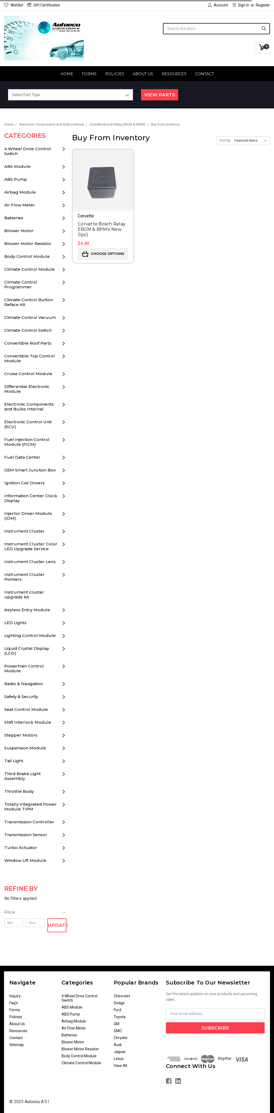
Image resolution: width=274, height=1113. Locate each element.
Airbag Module (20, 192)
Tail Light (13, 760)
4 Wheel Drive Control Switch (27, 151)
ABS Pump (15, 179)
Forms (89, 73)
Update (57, 925)
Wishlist (13, 5)
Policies (114, 73)
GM (116, 1024)
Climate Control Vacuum (30, 317)
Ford (117, 1010)
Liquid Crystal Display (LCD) (26, 651)
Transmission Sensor (25, 834)
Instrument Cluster (24, 531)
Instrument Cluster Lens (30, 561)
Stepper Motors (20, 735)
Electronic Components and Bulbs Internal (29, 407)
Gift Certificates (43, 5)
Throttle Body (19, 791)
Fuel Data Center (22, 457)
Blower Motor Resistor (27, 243)
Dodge (119, 1003)
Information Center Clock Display (30, 498)
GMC (118, 1031)
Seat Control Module (26, 709)
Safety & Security (21, 696)
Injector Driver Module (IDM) (28, 516)
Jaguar (120, 1052)
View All (120, 1065)
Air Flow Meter (19, 204)
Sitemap (16, 1045)
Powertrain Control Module (24, 668)
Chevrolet (122, 996)
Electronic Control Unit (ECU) (28, 424)
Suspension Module (25, 747)
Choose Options (103, 254)
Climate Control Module (29, 269)
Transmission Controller (29, 821)
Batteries (13, 217)
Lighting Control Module (30, 635)
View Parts (159, 94)
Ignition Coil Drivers (24, 482)
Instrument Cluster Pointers (24, 577)
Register (263, 5)
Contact (204, 73)
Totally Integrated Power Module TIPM (30, 807)
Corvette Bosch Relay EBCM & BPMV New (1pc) (101, 229)
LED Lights (15, 622)
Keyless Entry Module (27, 609)
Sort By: (225, 140)
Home (66, 73)
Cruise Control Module (28, 373)
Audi (117, 1045)
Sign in (240, 5)
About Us (143, 73)
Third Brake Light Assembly (22, 776)
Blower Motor (18, 230)
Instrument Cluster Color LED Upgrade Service (30, 546)
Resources (174, 73)
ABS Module (17, 166)
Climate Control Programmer (20, 284)
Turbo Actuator (20, 847)
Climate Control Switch (28, 330)
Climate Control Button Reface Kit (28, 302)
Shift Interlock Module (27, 722)
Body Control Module (27, 256)
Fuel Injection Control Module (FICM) (27, 442)
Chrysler (121, 1038)
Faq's (13, 1003)
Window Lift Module (25, 860)
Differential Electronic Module (27, 389)
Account (218, 5)
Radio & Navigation (23, 683)
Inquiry (15, 996)
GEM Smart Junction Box (30, 470)
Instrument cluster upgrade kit (24, 594)
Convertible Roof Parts (27, 343)
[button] (35, 912)
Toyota (119, 1017)
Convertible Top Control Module (29, 358)
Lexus (119, 1059)
